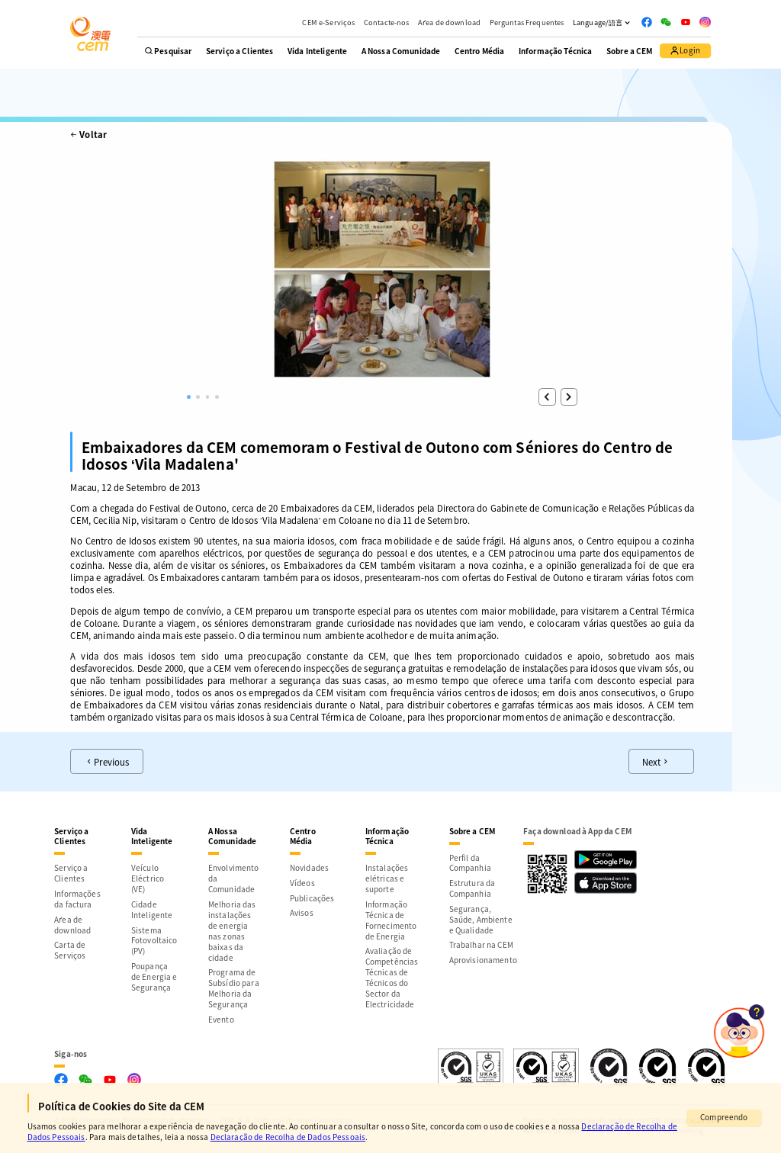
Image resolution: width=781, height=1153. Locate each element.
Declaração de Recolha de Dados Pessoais (288, 1136)
